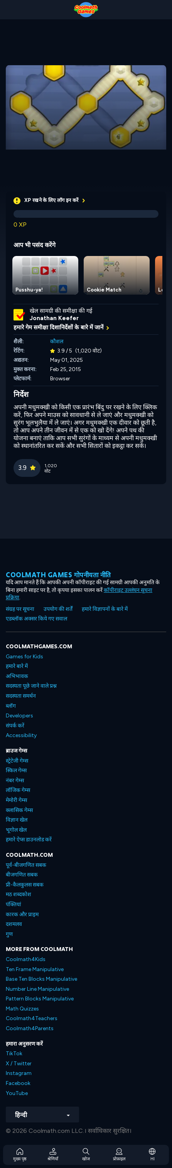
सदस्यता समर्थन (21, 696)
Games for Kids (24, 656)
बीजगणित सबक (22, 874)
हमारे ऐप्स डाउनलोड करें (29, 839)
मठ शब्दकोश (18, 894)
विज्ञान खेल (16, 820)
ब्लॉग (11, 706)
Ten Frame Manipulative (35, 969)
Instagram (19, 1073)
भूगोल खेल (16, 830)
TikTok (14, 1053)
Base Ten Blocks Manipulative (41, 979)
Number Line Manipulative (37, 989)
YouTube (17, 1093)
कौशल (56, 341)
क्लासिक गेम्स (19, 810)
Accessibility (21, 735)
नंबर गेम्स (15, 780)
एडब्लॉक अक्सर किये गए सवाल (36, 618)
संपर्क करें (15, 725)
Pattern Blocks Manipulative (40, 998)
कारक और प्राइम (22, 914)
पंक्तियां (13, 904)
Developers (19, 715)
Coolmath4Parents (30, 1028)
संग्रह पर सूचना (20, 609)
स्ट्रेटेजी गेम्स (17, 761)
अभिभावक (17, 676)
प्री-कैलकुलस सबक (25, 885)
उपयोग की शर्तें (58, 609)
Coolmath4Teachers (31, 1018)
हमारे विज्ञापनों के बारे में (105, 609)
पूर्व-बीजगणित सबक (26, 865)
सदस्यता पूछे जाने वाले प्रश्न (31, 686)
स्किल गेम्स (16, 770)
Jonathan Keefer (54, 318)
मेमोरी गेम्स (16, 800)
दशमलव (14, 924)
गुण (9, 934)
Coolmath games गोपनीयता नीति (58, 574)
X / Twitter (19, 1063)
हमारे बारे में (17, 666)
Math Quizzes (22, 1008)
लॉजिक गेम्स (18, 790)
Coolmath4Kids (26, 959)
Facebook (18, 1083)
